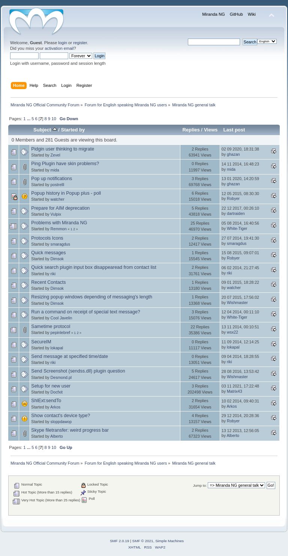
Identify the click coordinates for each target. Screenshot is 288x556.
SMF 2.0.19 (119, 541)
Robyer (233, 198)
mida (55, 170)
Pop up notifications (51, 178)
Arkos (55, 407)
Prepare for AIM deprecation (60, 208)
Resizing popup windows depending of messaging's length (91, 297)
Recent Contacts (48, 282)
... (29, 118)
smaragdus (60, 244)
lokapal (57, 348)
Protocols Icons (47, 238)
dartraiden (236, 213)
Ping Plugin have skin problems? (65, 163)
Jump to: (200, 485)
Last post (234, 130)
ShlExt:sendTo (46, 400)
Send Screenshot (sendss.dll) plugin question (78, 371)
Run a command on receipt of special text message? (85, 312)
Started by (73, 130)
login (62, 42)
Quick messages (48, 252)
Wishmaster (237, 302)
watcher (57, 199)
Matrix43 (234, 391)
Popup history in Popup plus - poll (66, 193)
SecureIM (41, 341)
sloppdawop (61, 421)
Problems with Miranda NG (59, 222)
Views (211, 130)
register (80, 42)
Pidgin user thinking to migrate (62, 149)
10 (53, 118)
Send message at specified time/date (69, 356)
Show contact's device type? (60, 415)
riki (53, 273)
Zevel (55, 155)
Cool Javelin (61, 318)
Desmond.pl (61, 377)
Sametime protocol (50, 326)
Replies (191, 130)
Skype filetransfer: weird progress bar (70, 430)
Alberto (56, 436)
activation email (59, 48)
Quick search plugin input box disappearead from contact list (93, 267)
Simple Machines (169, 541)
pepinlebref (60, 332)
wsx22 (232, 332)
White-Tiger (237, 228)
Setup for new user (50, 386)
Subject (45, 130)
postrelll (57, 184)
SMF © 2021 (142, 541)
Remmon (59, 229)
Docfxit (57, 392)
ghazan (233, 154)
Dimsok (57, 258)
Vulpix (56, 214)
